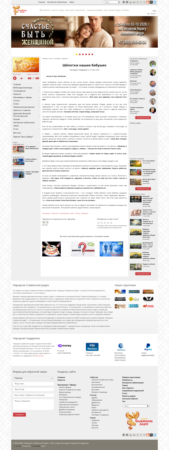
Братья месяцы (65, 392)
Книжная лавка (65, 412)
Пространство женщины (68, 404)
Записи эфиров (65, 387)
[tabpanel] (84, 32)
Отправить (19, 414)
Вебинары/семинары (22, 88)
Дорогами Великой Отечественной (22, 114)
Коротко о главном (21, 110)
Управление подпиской (133, 391)
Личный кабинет (130, 399)
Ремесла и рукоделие (100, 410)
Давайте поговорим (67, 409)
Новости (17, 94)
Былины (95, 428)
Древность (96, 402)
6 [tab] (92, 54)
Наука (94, 407)
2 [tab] (80, 54)
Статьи (16, 101)
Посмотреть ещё (143, 118)
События (94, 377)
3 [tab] (83, 54)
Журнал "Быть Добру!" (23, 137)
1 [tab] (76, 54)
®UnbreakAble (36, 446)
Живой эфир (17, 74)
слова (78, 213)
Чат (148, 14)
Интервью (63, 395)
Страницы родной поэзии (69, 414)
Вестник (17, 133)
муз (37, 78)
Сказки (94, 423)
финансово (39, 356)
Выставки (95, 390)
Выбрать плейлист (33, 74)
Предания (95, 420)
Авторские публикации (57, 2)
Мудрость (95, 405)
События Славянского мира (102, 380)
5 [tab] (89, 54)
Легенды (95, 425)
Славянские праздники (68, 402)
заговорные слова (67, 213)
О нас (15, 129)
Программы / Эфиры (66, 385)
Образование (97, 400)
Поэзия (16, 119)
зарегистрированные (120, 225)
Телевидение (19, 91)
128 (30, 78)
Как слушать (128, 388)
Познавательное (98, 387)
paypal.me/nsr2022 (148, 355)
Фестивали (96, 382)
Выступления (97, 385)
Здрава (94, 397)
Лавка (71, 2)
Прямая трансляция (131, 377)
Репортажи (63, 400)
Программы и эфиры (22, 97)
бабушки (85, 213)
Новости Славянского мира (70, 390)
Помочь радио (135, 123)
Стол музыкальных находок (70, 397)
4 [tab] (86, 54)
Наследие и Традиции (78, 70)
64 (33, 78)
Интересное (96, 412)
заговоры (46, 213)
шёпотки (55, 213)
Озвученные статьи (67, 407)
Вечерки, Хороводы (99, 392)
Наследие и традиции (100, 415)
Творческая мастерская (23, 107)
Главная (41, 2)
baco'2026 (17, 446)
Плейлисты (127, 380)
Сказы (16, 104)
